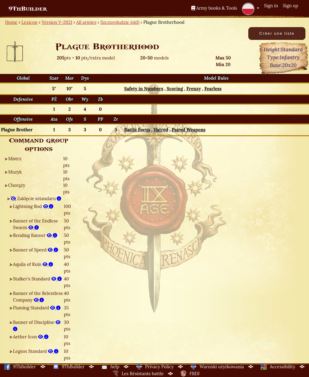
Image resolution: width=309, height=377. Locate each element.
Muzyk (15, 172)
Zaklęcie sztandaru (36, 198)
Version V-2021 (57, 22)
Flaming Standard (37, 308)
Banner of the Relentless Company (38, 296)
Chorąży (16, 185)
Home (11, 22)
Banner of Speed (35, 250)
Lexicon (29, 22)
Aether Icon (31, 337)
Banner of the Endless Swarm (35, 224)
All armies (86, 22)
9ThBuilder (27, 9)
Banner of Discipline (36, 325)
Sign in (271, 5)
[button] (250, 9)
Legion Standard (36, 351)
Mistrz (14, 158)
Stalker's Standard (37, 279)
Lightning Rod (33, 206)
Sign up (290, 5)
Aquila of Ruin (33, 264)
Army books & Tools (214, 8)
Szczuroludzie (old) (119, 22)
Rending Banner (35, 235)
